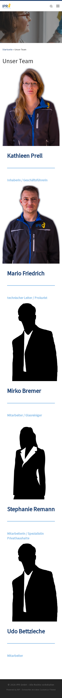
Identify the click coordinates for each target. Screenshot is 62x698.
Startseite (7, 49)
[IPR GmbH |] (6, 5)
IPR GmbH (21, 684)
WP (18, 690)
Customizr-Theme (48, 690)
